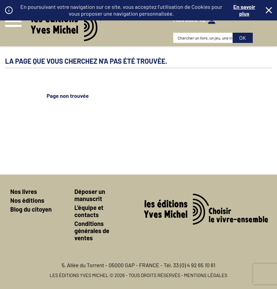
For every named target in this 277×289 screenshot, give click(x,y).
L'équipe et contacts (88, 211)
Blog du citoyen (31, 209)
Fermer (269, 10)
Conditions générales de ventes (91, 231)
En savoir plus (244, 10)
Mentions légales (205, 275)
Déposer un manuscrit (89, 195)
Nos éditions (27, 200)
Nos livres (23, 191)
